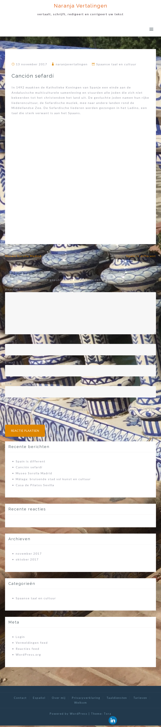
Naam (11, 341)
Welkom (80, 704)
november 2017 (29, 555)
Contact (20, 699)
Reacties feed (27, 650)
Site (8, 383)
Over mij (59, 699)
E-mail (11, 362)
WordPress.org (28, 656)
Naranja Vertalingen (80, 6)
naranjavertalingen (72, 64)
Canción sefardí (29, 468)
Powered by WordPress (68, 715)
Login (20, 638)
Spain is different (141, 256)
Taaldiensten (116, 699)
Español (39, 699)
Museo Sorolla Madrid (23, 256)
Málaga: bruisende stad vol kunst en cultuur (53, 480)
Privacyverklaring (86, 699)
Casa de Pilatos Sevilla (35, 486)
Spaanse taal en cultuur (116, 64)
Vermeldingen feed (32, 644)
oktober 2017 (27, 561)
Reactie (13, 289)
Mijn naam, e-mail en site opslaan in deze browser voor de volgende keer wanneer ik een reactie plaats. (80, 412)
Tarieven (140, 699)
